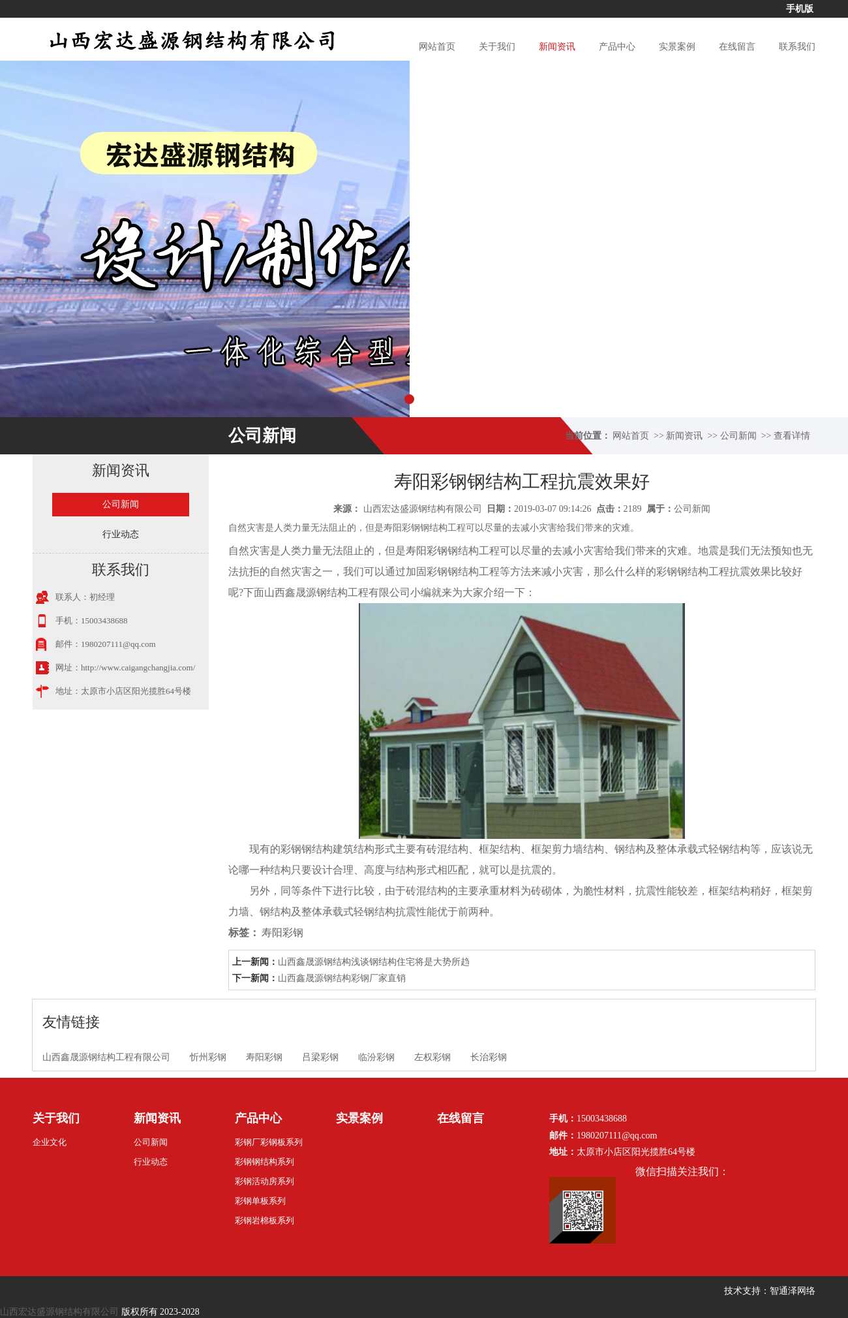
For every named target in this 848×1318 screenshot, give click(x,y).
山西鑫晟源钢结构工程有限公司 (106, 1057)
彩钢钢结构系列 (264, 1162)
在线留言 (737, 47)
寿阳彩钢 (426, 550)
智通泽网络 (792, 1291)
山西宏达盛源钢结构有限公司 (422, 509)
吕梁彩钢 (320, 1057)
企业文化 (50, 1142)
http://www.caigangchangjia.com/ (138, 667)
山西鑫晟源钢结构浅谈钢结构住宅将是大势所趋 (374, 962)
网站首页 (437, 47)
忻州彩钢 (208, 1057)
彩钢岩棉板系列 (264, 1220)
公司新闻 (738, 436)
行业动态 (120, 534)
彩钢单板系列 (260, 1201)
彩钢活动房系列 (264, 1181)
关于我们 (497, 47)
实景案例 (677, 47)
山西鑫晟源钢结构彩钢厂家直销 (342, 978)
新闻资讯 (557, 47)
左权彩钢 (432, 1057)
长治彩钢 (488, 1057)
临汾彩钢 (376, 1057)
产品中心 (617, 47)
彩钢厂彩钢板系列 (269, 1142)
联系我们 (797, 47)
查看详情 (792, 436)
